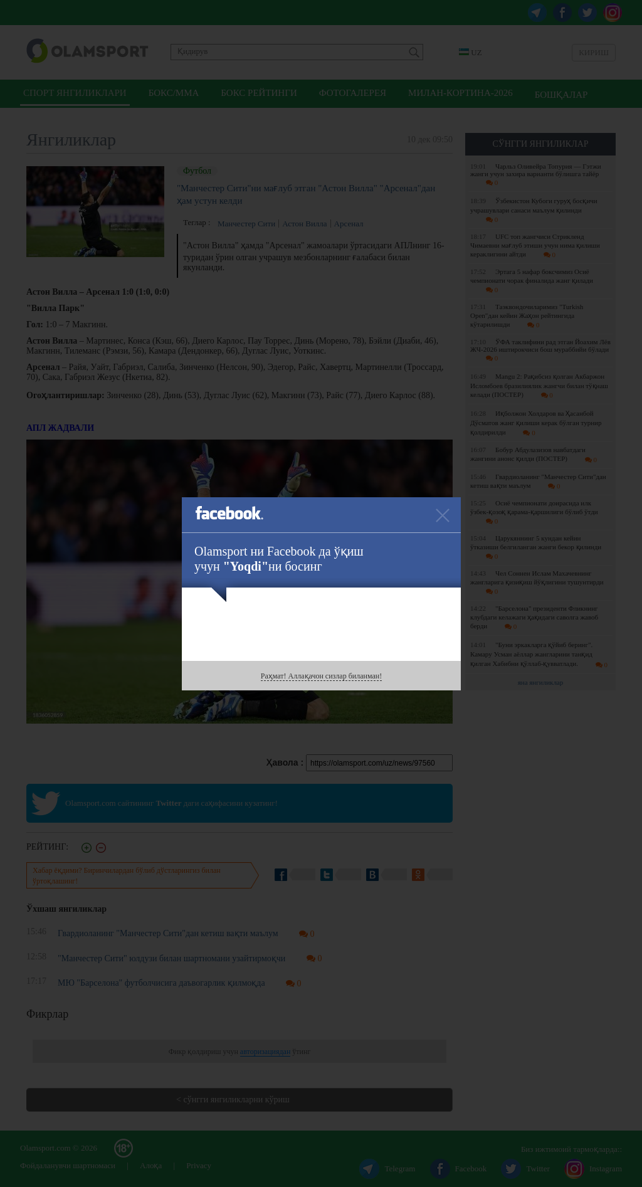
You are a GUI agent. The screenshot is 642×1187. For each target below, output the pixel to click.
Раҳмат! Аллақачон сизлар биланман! (321, 676)
